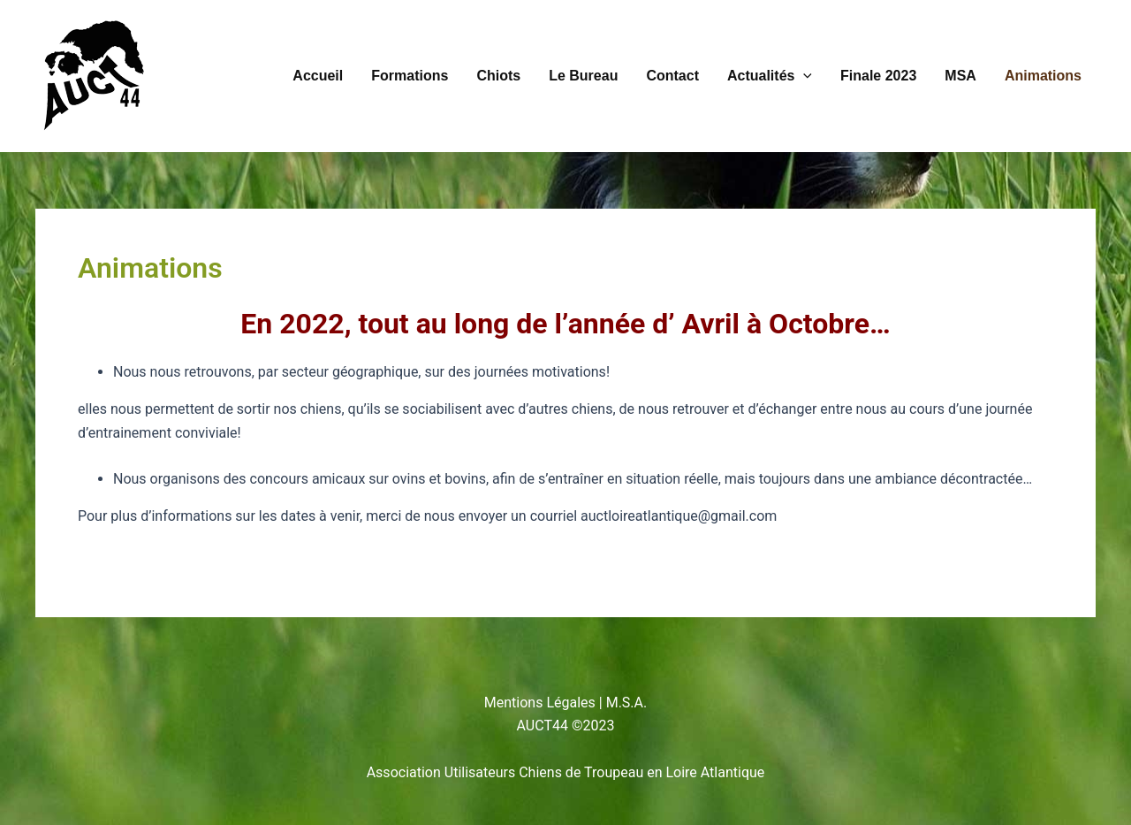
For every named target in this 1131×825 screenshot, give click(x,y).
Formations (409, 75)
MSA (960, 75)
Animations (1043, 75)
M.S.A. (627, 702)
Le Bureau (583, 75)
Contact (672, 75)
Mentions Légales (540, 702)
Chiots (498, 75)
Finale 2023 (878, 75)
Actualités (769, 76)
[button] (803, 76)
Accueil (317, 75)
